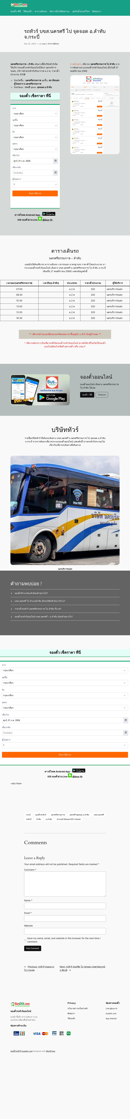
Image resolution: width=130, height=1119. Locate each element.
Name (28, 900)
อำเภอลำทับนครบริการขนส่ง (69, 819)
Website (28, 925)
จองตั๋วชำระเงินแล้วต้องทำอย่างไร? (31, 593)
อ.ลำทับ (49, 819)
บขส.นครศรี (99, 815)
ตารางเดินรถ (53, 44)
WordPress (50, 1051)
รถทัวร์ (29, 819)
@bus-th (45, 220)
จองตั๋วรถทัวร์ (40, 815)
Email (28, 913)
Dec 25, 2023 (30, 44)
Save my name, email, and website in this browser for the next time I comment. (63, 940)
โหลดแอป (102, 395)
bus (44, 44)
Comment (30, 869)
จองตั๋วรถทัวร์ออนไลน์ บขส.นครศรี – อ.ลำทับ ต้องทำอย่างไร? (44, 616)
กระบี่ (28, 815)
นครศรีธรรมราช (58, 815)
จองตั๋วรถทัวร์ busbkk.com (21, 1051)
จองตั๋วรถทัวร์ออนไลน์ (20, 1011)
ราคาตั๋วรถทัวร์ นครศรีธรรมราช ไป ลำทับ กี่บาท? (38, 608)
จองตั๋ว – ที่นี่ (87, 395)
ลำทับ (38, 819)
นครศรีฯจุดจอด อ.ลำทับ (79, 815)
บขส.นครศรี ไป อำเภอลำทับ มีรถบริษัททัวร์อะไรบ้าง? (40, 601)
